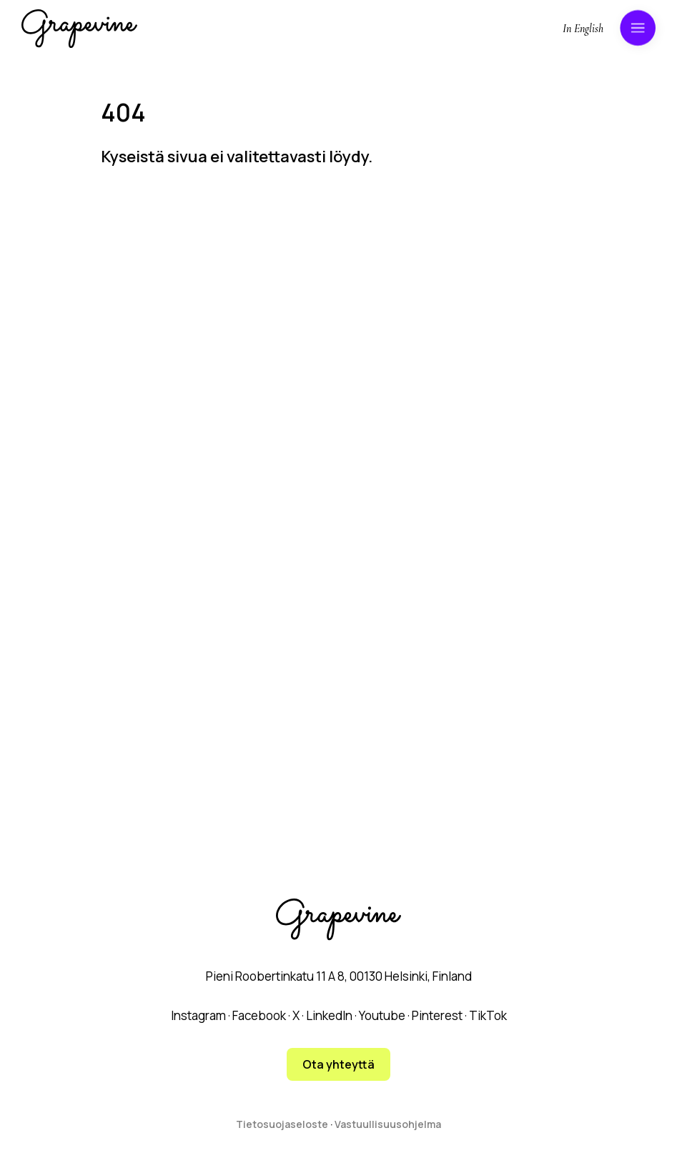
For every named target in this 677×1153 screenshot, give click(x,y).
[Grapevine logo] (79, 28)
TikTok (488, 1015)
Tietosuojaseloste (282, 1124)
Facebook (259, 1015)
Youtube (382, 1015)
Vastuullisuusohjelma (388, 1124)
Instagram (198, 1015)
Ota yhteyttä (338, 1064)
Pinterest (437, 1015)
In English (583, 28)
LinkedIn (329, 1015)
